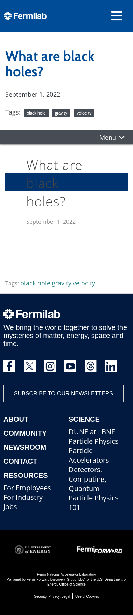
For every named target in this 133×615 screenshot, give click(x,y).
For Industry (23, 497)
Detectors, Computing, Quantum (87, 479)
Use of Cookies (87, 597)
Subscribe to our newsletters (63, 393)
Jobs (10, 506)
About (16, 419)
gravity (61, 113)
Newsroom (25, 447)
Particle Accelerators (89, 455)
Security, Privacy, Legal (52, 597)
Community (25, 433)
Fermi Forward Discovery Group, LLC (56, 579)
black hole (36, 113)
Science (84, 419)
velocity (84, 113)
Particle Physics (94, 441)
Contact (20, 461)
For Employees (27, 487)
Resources (26, 475)
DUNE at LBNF (92, 431)
